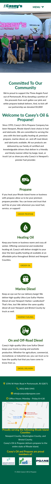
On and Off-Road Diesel (25, 340)
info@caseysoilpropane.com (25, 393)
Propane (25, 189)
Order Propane (25, 214)
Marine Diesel (25, 289)
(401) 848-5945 (26, 388)
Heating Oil (25, 237)
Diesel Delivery (25, 368)
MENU (38, 7)
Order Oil (25, 265)
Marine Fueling (25, 317)
